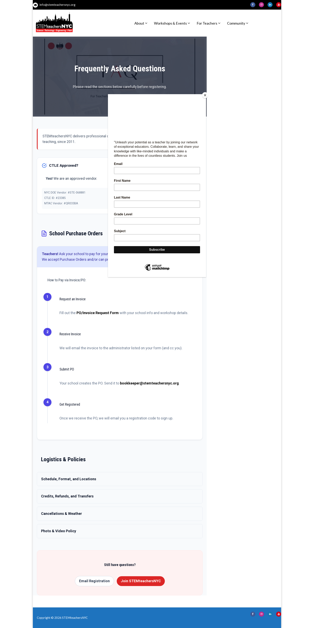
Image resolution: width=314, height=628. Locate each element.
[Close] (205, 95)
